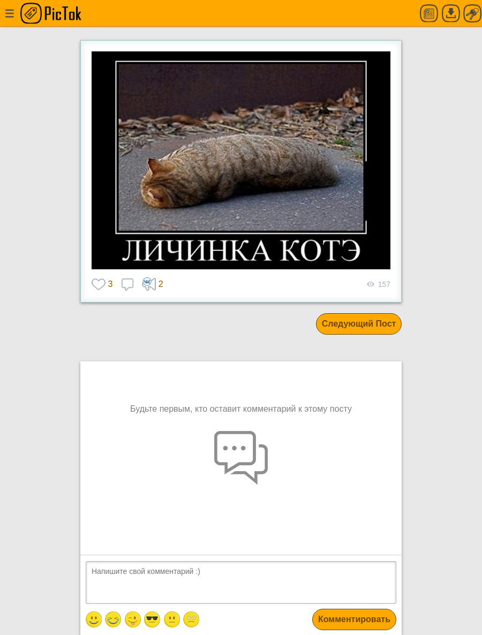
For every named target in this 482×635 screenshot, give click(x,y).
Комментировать (354, 619)
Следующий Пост (359, 323)
